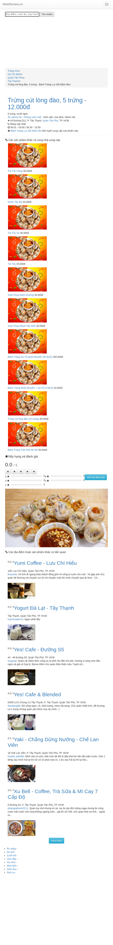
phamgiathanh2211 (18, 808)
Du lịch (10, 852)
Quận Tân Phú (50, 120)
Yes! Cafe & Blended (37, 694)
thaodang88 (14, 705)
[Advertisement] (56, 42)
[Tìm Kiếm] (47, 14)
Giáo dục (12, 869)
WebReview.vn (13, 4)
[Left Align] (8, 471)
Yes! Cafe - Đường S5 (39, 649)
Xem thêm (56, 840)
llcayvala (12, 574)
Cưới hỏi (11, 855)
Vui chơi (11, 862)
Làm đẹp (11, 858)
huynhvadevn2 (15, 619)
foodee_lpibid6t (16, 756)
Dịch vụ (11, 872)
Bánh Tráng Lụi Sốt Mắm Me (26, 130)
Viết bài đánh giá (96, 477)
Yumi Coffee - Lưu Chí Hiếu (45, 563)
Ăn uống (11, 848)
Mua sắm (12, 865)
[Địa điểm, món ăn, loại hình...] (22, 14)
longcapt (12, 660)
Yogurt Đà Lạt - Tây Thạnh (44, 608)
